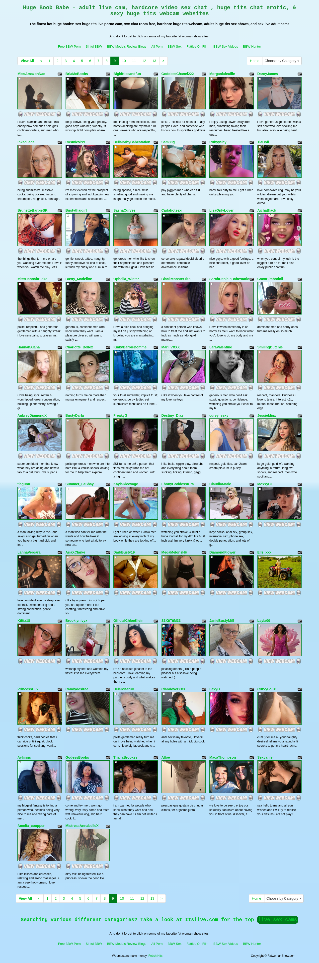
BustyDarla (75, 415)
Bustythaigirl (76, 210)
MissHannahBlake (32, 279)
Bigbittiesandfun (127, 74)
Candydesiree (77, 689)
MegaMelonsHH (174, 552)
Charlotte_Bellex (79, 347)
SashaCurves (124, 210)
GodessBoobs (77, 757)
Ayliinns (24, 757)
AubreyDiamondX (32, 415)
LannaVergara (29, 552)
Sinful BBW (94, 46)
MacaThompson (222, 757)
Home (254, 61)
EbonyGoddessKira (177, 484)
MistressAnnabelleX (82, 826)
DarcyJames (267, 74)
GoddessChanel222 (177, 74)
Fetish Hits (155, 956)
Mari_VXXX (170, 347)
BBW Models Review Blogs (126, 46)
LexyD (214, 689)
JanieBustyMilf (221, 621)
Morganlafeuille (222, 74)
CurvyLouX (266, 689)
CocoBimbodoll (270, 279)
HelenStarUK (124, 689)
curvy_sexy (218, 415)
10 (124, 61)
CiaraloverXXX (173, 689)
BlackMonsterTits (175, 279)
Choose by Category (281, 61)
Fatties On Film (197, 46)
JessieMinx (266, 415)
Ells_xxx (264, 552)
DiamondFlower (222, 552)
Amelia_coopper (31, 826)
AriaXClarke (75, 552)
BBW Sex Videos (225, 46)
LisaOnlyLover (221, 210)
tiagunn (23, 484)
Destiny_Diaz (172, 415)
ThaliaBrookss (125, 757)
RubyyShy (217, 142)
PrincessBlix (27, 689)
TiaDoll (263, 142)
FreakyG (120, 415)
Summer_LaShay (80, 484)
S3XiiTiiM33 (171, 621)
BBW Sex (175, 46)
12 (144, 61)
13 (154, 61)
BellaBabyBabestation (131, 142)
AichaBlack (266, 210)
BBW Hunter (252, 46)
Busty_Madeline (79, 279)
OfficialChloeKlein (128, 621)
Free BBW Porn (69, 46)
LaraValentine (220, 347)
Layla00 (263, 621)
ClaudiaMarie (220, 484)
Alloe (165, 757)
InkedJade (25, 142)
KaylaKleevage (125, 484)
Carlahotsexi (171, 210)
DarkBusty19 (124, 552)
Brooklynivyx (76, 621)
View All (27, 61)
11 (134, 61)
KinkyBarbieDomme (130, 347)
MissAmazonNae (31, 74)
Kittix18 (23, 621)
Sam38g (168, 142)
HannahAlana (28, 347)
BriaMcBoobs (77, 74)
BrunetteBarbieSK (32, 210)
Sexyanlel (265, 757)
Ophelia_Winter (126, 279)
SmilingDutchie (270, 347)
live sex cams (277, 920)
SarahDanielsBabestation (230, 279)
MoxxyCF (265, 484)
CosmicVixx (75, 142)
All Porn (157, 46)
